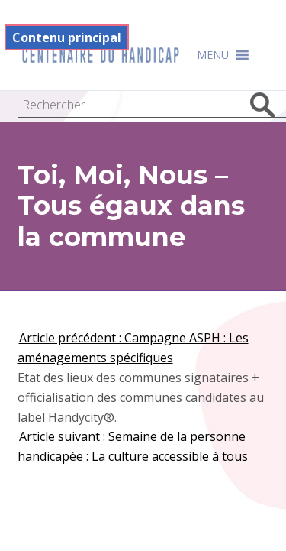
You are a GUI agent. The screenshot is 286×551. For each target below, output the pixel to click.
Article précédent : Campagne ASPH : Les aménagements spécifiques (133, 347)
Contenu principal (66, 37)
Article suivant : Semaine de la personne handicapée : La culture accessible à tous (133, 446)
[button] (213, 55)
